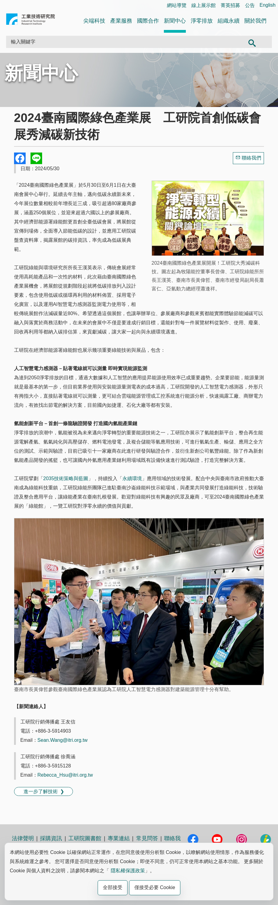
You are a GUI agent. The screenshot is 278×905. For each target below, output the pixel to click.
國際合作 (148, 21)
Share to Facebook (20, 158)
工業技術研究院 (30, 20)
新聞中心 (175, 21)
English (268, 5)
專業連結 (119, 838)
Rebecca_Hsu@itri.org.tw (65, 775)
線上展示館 (203, 5)
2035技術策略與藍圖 (65, 478)
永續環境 (132, 478)
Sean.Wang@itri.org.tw (63, 740)
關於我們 (255, 21)
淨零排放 (202, 21)
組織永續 (229, 21)
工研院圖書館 (84, 838)
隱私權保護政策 (128, 870)
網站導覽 (176, 5)
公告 (250, 5)
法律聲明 (23, 838)
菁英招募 (230, 5)
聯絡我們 (251, 157)
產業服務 (121, 21)
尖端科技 (94, 21)
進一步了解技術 (40, 791)
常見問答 (147, 838)
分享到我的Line (36, 158)
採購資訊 (51, 838)
